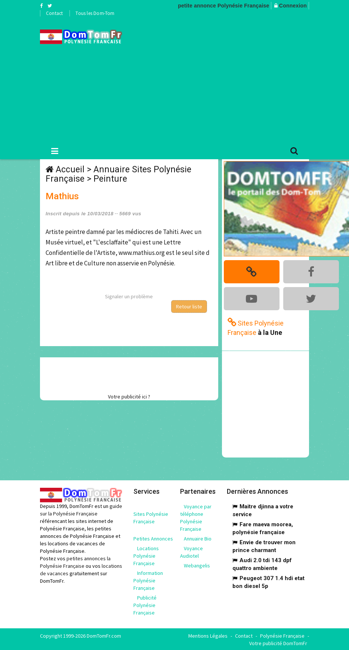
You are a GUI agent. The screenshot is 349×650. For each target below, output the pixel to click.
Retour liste (189, 306)
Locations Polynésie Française (146, 555)
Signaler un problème (129, 296)
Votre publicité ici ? (129, 396)
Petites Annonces (153, 538)
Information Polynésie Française (148, 580)
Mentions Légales (208, 635)
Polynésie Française (282, 635)
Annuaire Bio (197, 538)
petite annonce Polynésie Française (223, 6)
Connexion (293, 6)
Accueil (70, 169)
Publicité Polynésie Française (145, 604)
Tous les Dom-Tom (94, 13)
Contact (54, 13)
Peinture (110, 179)
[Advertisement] (241, 79)
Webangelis (197, 564)
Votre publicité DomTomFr (278, 642)
